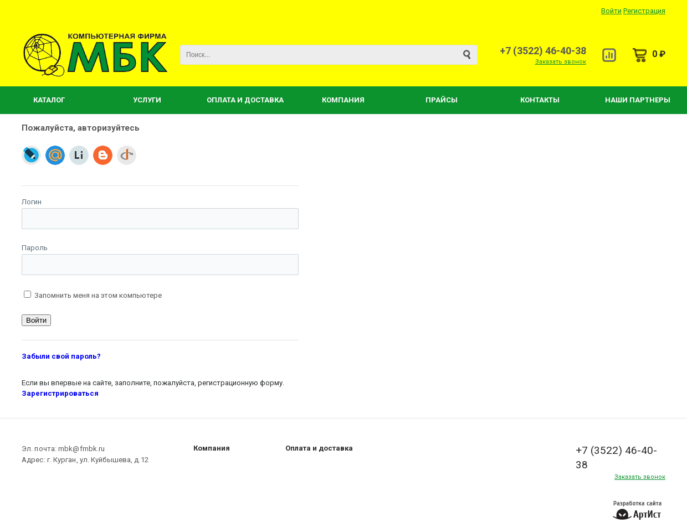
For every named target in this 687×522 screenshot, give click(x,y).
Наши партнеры (637, 100)
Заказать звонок (560, 61)
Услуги (147, 100)
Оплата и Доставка (245, 100)
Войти (611, 11)
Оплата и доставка (319, 448)
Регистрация (644, 11)
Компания (343, 100)
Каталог (49, 100)
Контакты (540, 100)
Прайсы (441, 100)
